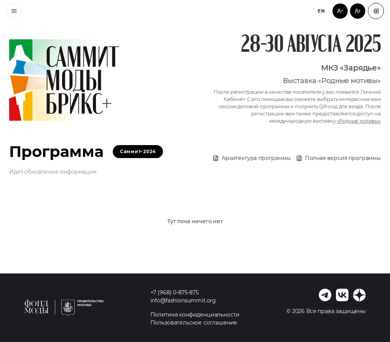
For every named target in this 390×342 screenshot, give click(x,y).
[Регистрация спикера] (357, 11)
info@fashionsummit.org (183, 300)
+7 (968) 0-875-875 (174, 292)
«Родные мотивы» (359, 121)
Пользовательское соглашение (194, 322)
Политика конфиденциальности (195, 314)
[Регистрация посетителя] (340, 11)
